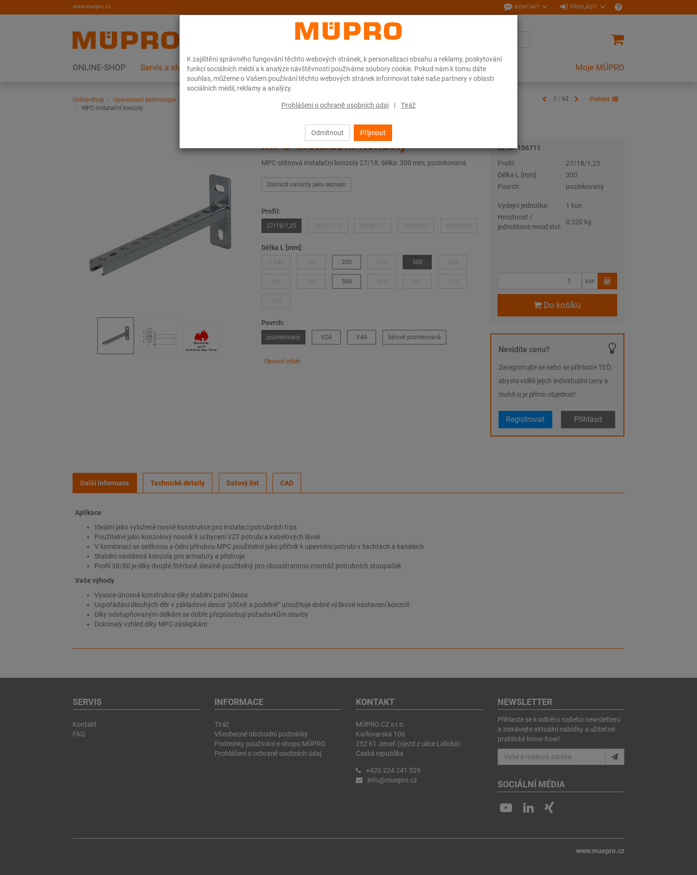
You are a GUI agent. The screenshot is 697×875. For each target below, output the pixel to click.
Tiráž (408, 105)
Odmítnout (327, 133)
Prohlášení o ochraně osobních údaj (335, 105)
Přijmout (373, 133)
